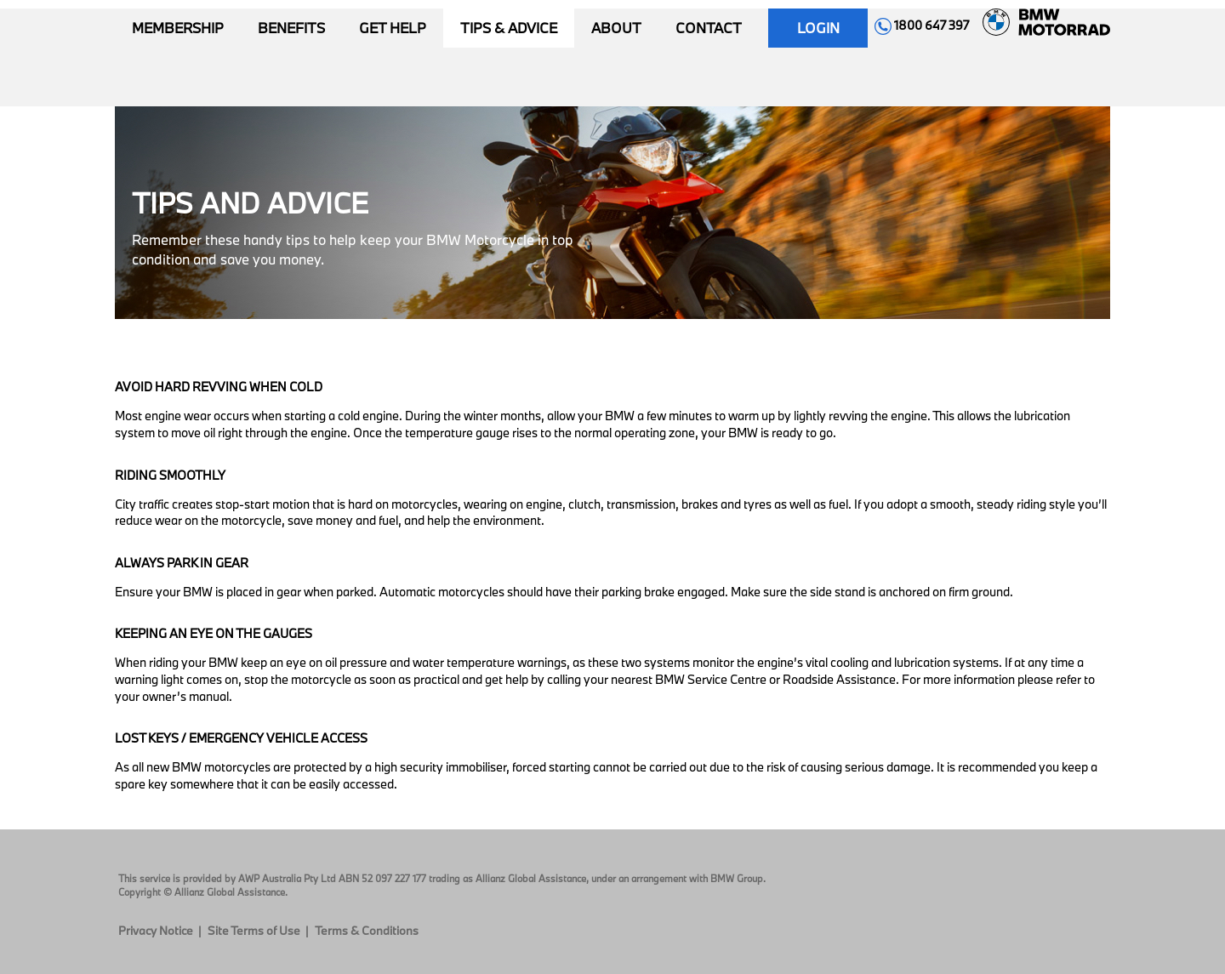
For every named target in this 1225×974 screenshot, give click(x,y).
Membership (178, 28)
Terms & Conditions (367, 930)
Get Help (392, 28)
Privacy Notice (155, 930)
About (616, 28)
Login (818, 28)
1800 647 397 (922, 25)
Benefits (291, 28)
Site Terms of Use (254, 930)
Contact (708, 28)
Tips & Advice (508, 28)
